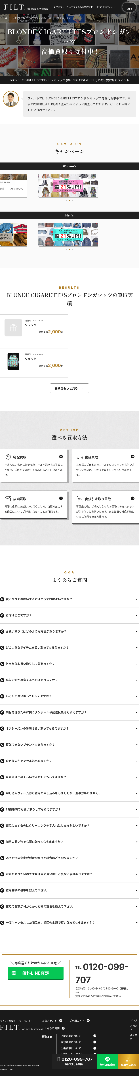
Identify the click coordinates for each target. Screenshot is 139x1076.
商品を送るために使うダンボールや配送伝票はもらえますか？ (46, 712)
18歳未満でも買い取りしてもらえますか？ (33, 809)
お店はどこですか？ (19, 615)
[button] (66, 200)
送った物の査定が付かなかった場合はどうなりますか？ (42, 858)
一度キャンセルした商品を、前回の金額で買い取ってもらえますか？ (50, 922)
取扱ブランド (52, 1020)
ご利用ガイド (79, 1020)
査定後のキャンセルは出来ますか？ (29, 760)
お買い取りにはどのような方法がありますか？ (36, 631)
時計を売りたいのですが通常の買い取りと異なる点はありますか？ (49, 874)
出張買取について (78, 1048)
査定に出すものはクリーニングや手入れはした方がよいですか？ (48, 825)
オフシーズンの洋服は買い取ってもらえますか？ (37, 728)
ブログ (133, 1020)
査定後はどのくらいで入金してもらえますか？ (36, 777)
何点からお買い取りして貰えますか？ (30, 663)
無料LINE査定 (35, 973)
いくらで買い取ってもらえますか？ (29, 696)
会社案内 (133, 1037)
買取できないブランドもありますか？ (30, 744)
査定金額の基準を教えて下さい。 (27, 890)
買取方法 (47, 1036)
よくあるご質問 (53, 1028)
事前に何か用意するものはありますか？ (32, 680)
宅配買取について (78, 1035)
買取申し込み (128, 1061)
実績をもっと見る (69, 388)
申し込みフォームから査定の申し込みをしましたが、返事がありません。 (53, 793)
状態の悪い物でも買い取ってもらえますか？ (34, 841)
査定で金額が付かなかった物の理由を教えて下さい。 (40, 906)
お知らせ (133, 1028)
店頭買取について (78, 1042)
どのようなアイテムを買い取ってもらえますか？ (37, 647)
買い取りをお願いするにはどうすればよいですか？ (39, 599)
